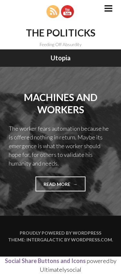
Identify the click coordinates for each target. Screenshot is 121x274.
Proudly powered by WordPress (60, 233)
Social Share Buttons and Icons (45, 260)
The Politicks (61, 32)
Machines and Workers (60, 103)
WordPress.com (91, 239)
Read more (65, 186)
